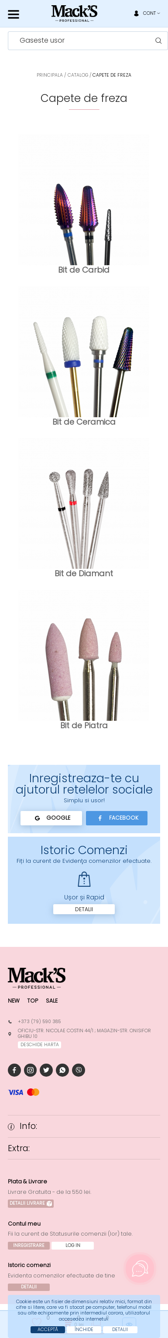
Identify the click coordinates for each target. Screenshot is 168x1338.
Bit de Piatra (84, 725)
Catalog (78, 75)
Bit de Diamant (84, 573)
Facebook (116, 818)
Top (32, 1000)
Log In (72, 1245)
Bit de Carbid (84, 269)
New (14, 1000)
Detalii (84, 909)
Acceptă (48, 1329)
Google (51, 818)
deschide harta (40, 1044)
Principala (50, 75)
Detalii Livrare (31, 1203)
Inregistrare (29, 1245)
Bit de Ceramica (84, 421)
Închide (84, 1329)
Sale (52, 1000)
